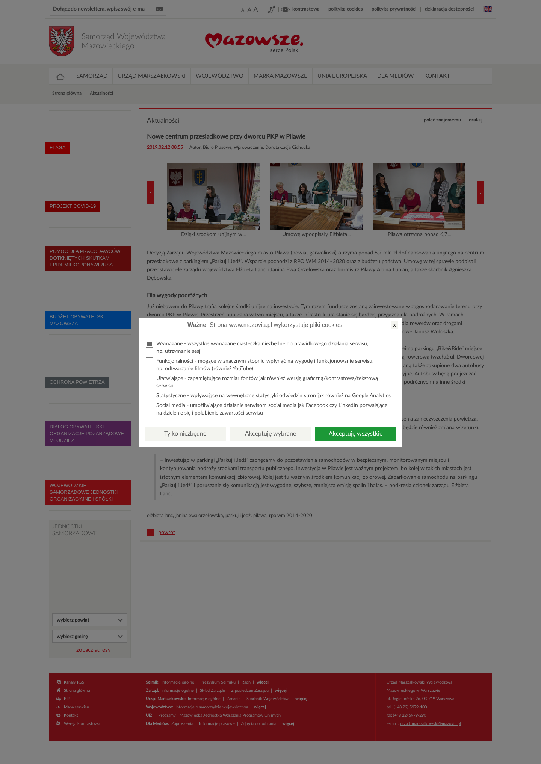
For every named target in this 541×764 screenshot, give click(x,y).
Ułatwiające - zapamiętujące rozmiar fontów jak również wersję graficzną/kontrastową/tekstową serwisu (262, 382)
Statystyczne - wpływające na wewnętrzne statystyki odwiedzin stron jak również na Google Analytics (268, 395)
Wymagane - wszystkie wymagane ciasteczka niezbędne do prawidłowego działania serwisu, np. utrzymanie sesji (257, 347)
